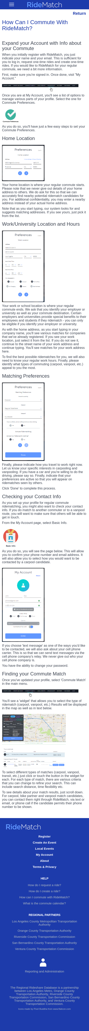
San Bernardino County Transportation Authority (44, 942)
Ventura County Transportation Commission (44, 949)
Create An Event (44, 842)
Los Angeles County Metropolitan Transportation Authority (44, 923)
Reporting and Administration (44, 965)
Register (44, 836)
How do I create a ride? (44, 891)
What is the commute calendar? (44, 903)
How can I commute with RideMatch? (44, 897)
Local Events (44, 848)
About (44, 860)
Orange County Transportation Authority (44, 930)
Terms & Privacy (44, 867)
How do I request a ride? (44, 885)
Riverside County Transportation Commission (44, 936)
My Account (44, 854)
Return (79, 13)
